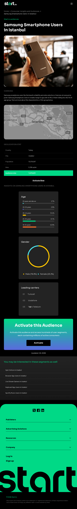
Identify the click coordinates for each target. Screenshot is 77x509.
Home (6, 11)
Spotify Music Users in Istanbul (16, 393)
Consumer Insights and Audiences (25, 11)
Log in (9, 456)
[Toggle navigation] (71, 3)
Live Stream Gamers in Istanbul (16, 381)
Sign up (10, 461)
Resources (11, 438)
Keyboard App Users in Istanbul (16, 387)
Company (10, 447)
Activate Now (38, 180)
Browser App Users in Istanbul (15, 376)
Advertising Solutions (16, 429)
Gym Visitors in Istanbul (13, 370)
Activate (38, 343)
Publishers (11, 420)
